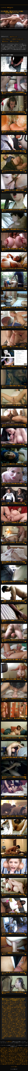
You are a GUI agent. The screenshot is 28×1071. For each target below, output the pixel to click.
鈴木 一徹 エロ (19, 1050)
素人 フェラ (7, 1061)
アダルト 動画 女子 (12, 1012)
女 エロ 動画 (2, 1047)
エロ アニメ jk (21, 1015)
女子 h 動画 (12, 1026)
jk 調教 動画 (8, 1008)
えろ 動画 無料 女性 (19, 1054)
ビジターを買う (14, 1066)
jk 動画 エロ (21, 1006)
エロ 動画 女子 (10, 1018)
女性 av (16, 1051)
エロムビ (12, 1064)
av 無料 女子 (16, 1002)
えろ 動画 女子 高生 (6, 1010)
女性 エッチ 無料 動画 (15, 1059)
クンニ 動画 (12, 1061)
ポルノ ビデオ (16, 1062)
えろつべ (19, 1052)
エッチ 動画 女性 (20, 1056)
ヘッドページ (3, 7)
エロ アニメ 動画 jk (6, 1016)
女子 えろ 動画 (18, 1026)
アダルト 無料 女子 (7, 1014)
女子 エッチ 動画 (18, 1028)
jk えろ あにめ (10, 1003)
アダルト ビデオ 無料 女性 (20, 1061)
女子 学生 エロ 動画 (6, 1032)
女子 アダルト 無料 (8, 1028)
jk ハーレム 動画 (14, 1006)
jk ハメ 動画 (7, 1006)
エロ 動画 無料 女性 (11, 1051)
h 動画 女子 (22, 1002)
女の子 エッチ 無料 (13, 1024)
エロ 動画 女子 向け (18, 1018)
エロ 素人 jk (9, 1022)
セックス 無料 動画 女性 (11, 1057)
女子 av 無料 (6, 1026)
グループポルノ (6, 39)
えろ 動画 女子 (21, 1008)
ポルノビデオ (8, 1047)
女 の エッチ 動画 (6, 1049)
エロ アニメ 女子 (15, 1016)
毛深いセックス (6, 1055)
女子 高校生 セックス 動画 (12, 1036)
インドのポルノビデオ (12, 1052)
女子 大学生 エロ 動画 (20, 1031)
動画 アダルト (22, 1062)
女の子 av (6, 1024)
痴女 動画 (12, 1062)
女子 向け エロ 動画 (10, 1031)
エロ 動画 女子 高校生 (13, 1019)
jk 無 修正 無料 (12, 1007)
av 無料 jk (10, 1002)
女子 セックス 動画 (17, 1030)
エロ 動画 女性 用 (4, 1052)
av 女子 (24, 1050)
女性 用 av (13, 1054)
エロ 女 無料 (10, 1020)
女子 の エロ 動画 (15, 1027)
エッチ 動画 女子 (17, 1014)
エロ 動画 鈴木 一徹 (19, 1064)
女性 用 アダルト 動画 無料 (8, 1060)
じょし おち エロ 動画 (16, 1011)
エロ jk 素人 (15, 1015)
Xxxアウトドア (13, 36)
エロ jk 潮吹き (9, 1015)
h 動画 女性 (25, 1064)
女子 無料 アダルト (8, 1034)
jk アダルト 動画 (8, 1004)
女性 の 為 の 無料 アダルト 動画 (10, 1056)
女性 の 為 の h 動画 (7, 1059)
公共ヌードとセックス (18, 39)
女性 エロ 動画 (8, 1054)
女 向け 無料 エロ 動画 (6, 1050)
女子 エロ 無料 (9, 1030)
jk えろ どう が (17, 1003)
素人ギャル (5, 41)
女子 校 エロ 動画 (16, 1032)
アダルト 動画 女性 (18, 1055)
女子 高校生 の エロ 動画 (13, 1035)
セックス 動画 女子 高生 (18, 1022)
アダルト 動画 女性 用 (15, 1049)
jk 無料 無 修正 (19, 1007)
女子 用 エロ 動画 (17, 1034)
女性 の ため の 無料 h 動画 (16, 1047)
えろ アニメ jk (15, 1008)
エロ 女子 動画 (16, 1020)
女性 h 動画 (14, 1050)
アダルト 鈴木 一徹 (20, 1057)
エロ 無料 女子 (9, 1041)
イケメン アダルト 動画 (23, 1051)
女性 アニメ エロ (14, 41)
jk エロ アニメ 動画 (16, 1004)
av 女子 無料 (5, 1002)
